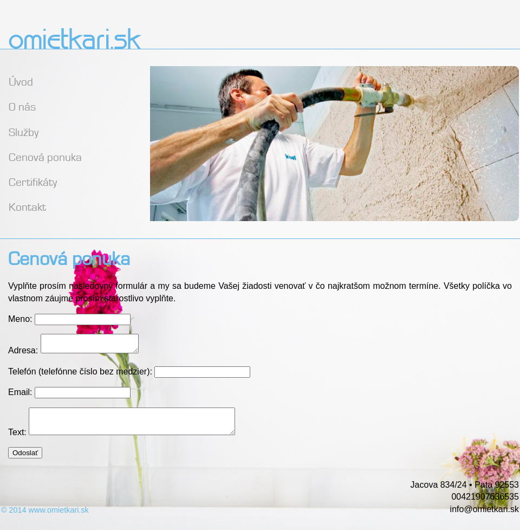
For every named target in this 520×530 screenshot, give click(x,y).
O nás (22, 105)
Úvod (21, 80)
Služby (23, 131)
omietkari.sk (74, 40)
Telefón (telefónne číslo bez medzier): (81, 374)
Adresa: (23, 353)
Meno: (20, 319)
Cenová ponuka (45, 156)
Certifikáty (33, 181)
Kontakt (27, 206)
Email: (21, 395)
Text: (18, 440)
